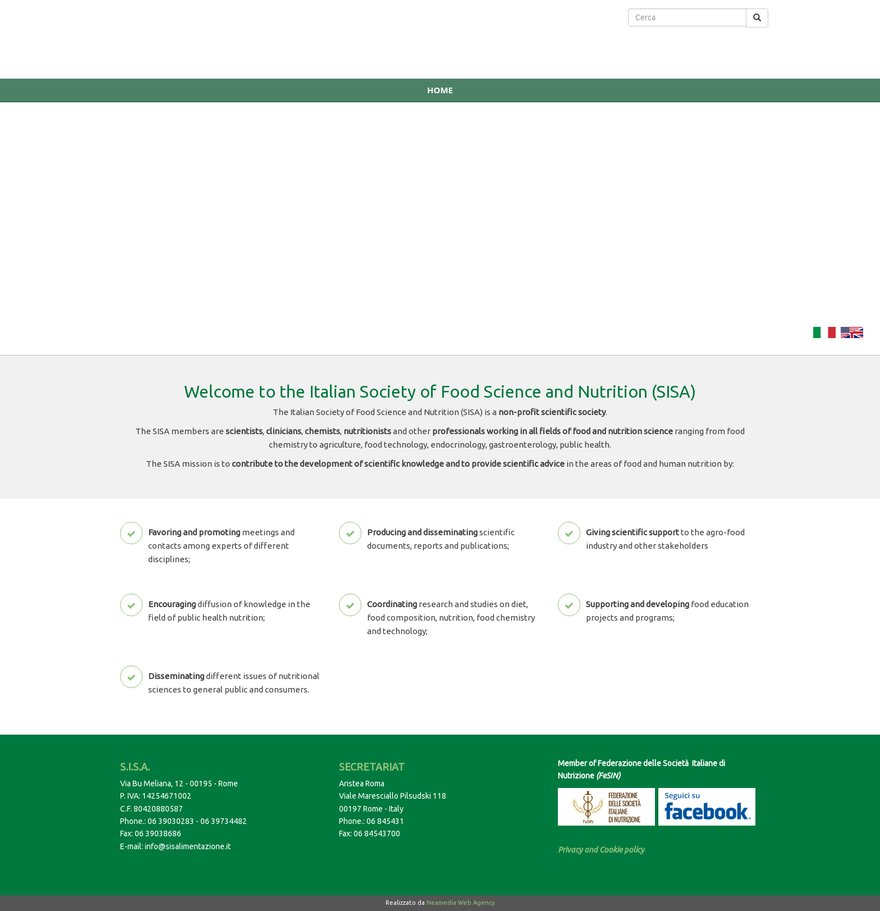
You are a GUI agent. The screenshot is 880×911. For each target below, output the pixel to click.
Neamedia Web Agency (460, 902)
